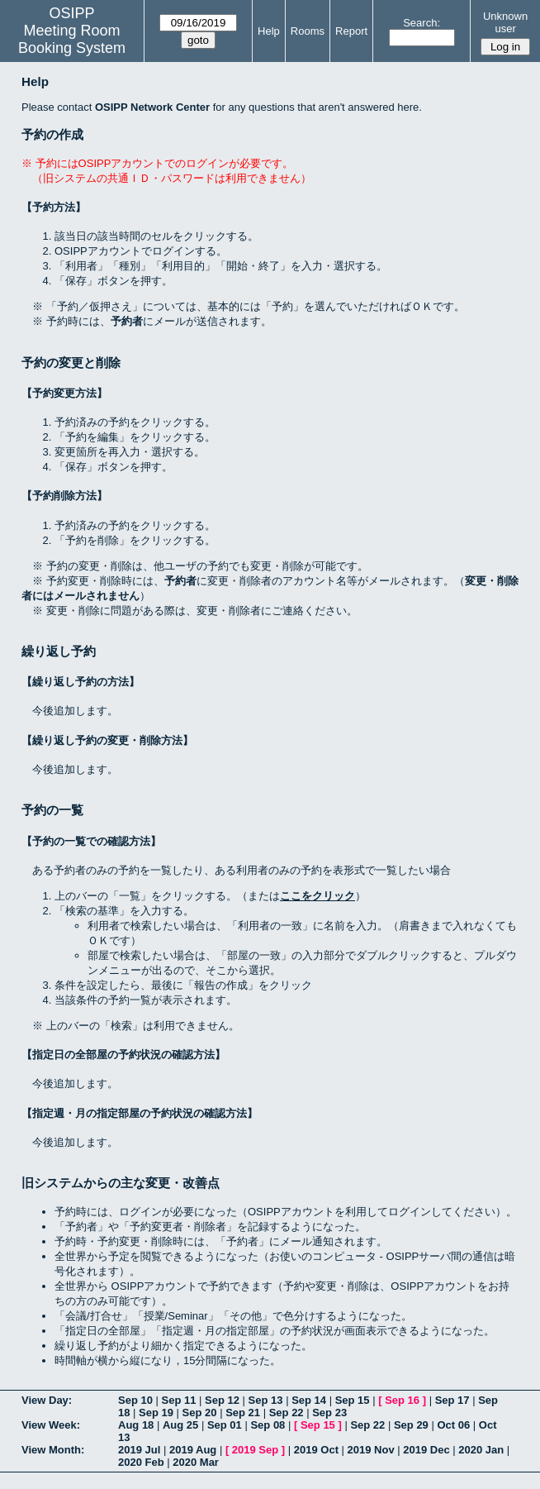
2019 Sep (255, 1450)
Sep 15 (352, 1400)
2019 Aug (192, 1450)
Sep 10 (135, 1400)
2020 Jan (481, 1450)
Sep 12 (222, 1400)
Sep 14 (308, 1400)
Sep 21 (242, 1412)
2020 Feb (141, 1462)
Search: (421, 23)
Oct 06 (453, 1425)
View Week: (50, 1425)
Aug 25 (180, 1425)
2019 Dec (426, 1450)
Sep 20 (199, 1412)
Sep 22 (286, 1412)
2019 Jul (139, 1450)
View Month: (52, 1450)
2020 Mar (196, 1462)
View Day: (46, 1400)
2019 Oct (316, 1450)
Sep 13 (266, 1400)
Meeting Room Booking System (72, 39)
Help (269, 31)
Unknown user (505, 22)
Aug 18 (136, 1425)
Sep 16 (402, 1400)
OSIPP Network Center (152, 107)
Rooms (307, 31)
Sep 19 (156, 1412)
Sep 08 (267, 1425)
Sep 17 (452, 1400)
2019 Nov (371, 1450)
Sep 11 (179, 1400)
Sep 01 (224, 1425)
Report (351, 31)
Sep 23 (329, 1412)
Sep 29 (411, 1425)
